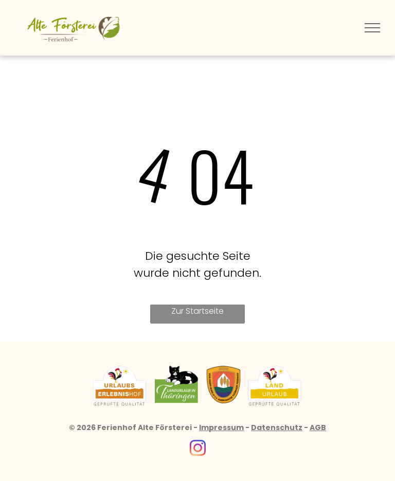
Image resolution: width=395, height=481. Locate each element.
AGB (318, 427)
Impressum (221, 427)
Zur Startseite (197, 311)
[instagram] (197, 449)
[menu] (372, 27)
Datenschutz (276, 427)
